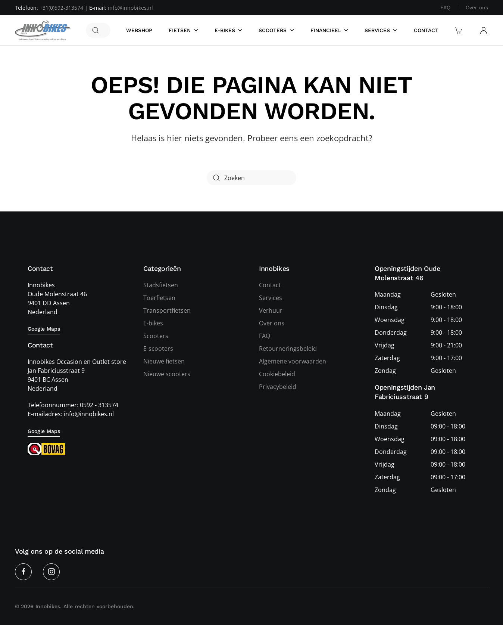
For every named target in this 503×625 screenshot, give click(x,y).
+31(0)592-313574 (61, 7)
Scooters (155, 336)
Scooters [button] (276, 30)
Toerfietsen (159, 298)
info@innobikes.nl (130, 7)
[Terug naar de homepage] (43, 30)
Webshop (139, 30)
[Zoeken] (98, 30)
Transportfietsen (167, 310)
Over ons (477, 7)
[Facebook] (23, 571)
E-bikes (153, 323)
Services (270, 298)
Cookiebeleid (277, 374)
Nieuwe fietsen (164, 361)
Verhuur (270, 310)
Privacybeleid (277, 387)
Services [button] (381, 30)
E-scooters (158, 348)
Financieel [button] (329, 30)
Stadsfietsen (160, 285)
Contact (426, 30)
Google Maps (44, 329)
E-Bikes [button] (229, 30)
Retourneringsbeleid (288, 348)
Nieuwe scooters (166, 374)
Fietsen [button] (183, 30)
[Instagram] (51, 571)
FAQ (445, 7)
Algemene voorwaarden (292, 361)
